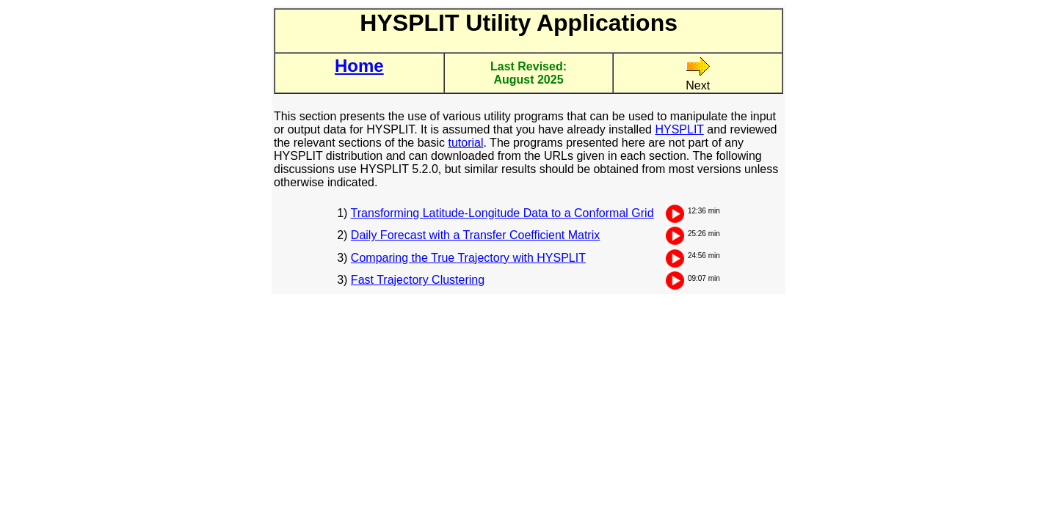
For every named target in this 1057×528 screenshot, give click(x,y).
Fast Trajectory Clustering (417, 280)
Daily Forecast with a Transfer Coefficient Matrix (475, 235)
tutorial (465, 142)
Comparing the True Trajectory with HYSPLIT (468, 258)
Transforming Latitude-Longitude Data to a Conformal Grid (502, 213)
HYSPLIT (679, 129)
